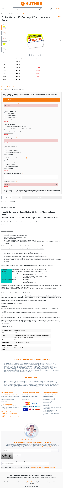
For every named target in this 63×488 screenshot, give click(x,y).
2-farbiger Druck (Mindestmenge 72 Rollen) (18, 128)
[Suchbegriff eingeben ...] (25, 8)
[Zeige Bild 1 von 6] (29, 55)
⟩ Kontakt (8, 412)
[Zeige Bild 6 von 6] (40, 55)
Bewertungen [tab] (12, 207)
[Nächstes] (60, 40)
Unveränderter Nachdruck (12, 166)
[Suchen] (40, 8)
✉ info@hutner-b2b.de (7, 404)
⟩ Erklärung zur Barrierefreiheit (10, 416)
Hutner (60, 16)
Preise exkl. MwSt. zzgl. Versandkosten (10, 86)
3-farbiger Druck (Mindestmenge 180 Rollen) (18, 131)
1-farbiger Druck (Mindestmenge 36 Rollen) (16, 126)
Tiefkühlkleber (11, 115)
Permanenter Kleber (11, 113)
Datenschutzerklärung (47, 446)
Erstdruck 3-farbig (10, 164)
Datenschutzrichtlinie (36, 467)
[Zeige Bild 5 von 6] (38, 55)
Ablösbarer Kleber (12, 117)
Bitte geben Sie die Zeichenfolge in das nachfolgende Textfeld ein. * (18, 461)
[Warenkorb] (57, 9)
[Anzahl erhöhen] (10, 197)
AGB (11, 475)
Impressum (17, 475)
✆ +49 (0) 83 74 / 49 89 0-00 (9, 395)
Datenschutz (24, 475)
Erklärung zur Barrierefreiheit (48, 477)
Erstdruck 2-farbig (10, 162)
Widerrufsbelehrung (34, 475)
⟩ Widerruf (4, 413)
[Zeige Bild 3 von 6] (33, 55)
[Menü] (3, 8)
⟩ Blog (3, 412)
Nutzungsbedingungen (49, 467)
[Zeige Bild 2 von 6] (31, 55)
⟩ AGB (4, 415)
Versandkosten (31, 481)
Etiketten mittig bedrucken (12, 150)
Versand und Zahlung (46, 475)
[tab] (4, 207)
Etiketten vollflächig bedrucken (13, 152)
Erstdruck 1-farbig (10, 159)
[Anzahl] (6, 197)
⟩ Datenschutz (13, 413)
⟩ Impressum (16, 412)
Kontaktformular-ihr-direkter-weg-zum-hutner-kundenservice (23, 477)
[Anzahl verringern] (2, 197)
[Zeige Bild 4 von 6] (36, 55)
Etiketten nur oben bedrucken (13, 148)
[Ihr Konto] (51, 9)
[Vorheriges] (9, 40)
